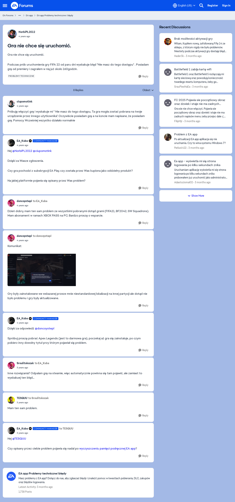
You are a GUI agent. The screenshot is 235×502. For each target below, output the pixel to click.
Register (212, 5)
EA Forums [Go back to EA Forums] (8, 15)
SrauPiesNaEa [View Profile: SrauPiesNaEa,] (182, 86)
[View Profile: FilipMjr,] (167, 102)
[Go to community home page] (22, 5)
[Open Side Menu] (5, 5)
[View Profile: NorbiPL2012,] (12, 34)
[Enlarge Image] (78, 270)
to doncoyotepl (42, 236)
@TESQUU (19, 438)
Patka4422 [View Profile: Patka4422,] (180, 147)
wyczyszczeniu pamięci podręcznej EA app (107, 448)
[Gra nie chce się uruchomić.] (24, 106)
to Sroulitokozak (38, 398)
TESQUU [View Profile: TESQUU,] (22, 398)
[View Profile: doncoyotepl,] (11, 203)
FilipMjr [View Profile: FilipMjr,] (178, 121)
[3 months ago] (193, 56)
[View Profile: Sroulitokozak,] (11, 365)
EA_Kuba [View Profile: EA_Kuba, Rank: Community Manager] (22, 140)
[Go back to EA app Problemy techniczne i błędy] (84, 474)
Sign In (226, 5)
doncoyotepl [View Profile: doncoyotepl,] (24, 201)
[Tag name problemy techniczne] (21, 76)
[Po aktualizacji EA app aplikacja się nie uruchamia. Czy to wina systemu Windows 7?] (200, 141)
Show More (196, 195)
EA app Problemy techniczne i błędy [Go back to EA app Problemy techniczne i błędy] (55, 15)
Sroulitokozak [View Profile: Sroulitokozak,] (25, 363)
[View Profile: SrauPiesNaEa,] (167, 72)
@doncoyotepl (44, 328)
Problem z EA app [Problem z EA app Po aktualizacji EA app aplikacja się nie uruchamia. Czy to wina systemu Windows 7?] (186, 134)
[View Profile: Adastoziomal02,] (167, 164)
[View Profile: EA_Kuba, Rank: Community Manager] (11, 143)
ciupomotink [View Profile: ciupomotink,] (24, 101)
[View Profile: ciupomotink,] (11, 103)
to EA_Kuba (40, 201)
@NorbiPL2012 (22, 151)
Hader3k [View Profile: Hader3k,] (179, 56)
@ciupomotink (42, 151)
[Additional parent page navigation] (19, 15)
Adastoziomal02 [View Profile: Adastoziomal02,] (183, 182)
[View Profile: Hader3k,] (167, 41)
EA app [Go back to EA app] (29, 15)
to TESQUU (66, 428)
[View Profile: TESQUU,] (11, 400)
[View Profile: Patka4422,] (167, 137)
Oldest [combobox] (148, 90)
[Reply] (143, 76)
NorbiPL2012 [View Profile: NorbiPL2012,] (27, 32)
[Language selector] (184, 5)
